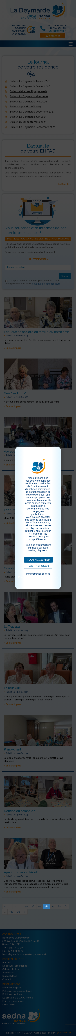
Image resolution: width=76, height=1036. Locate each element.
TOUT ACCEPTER (38, 559)
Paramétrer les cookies (38, 573)
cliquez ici (42, 550)
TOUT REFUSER (38, 565)
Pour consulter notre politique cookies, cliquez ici (38, 578)
